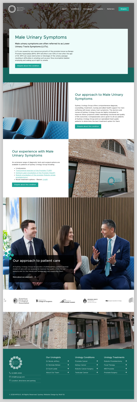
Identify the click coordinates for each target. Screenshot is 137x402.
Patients (100, 9)
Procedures (87, 9)
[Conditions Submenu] (80, 9)
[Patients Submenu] (104, 9)
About (64, 9)
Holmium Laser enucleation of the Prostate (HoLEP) (35, 173)
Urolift (45, 179)
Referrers (110, 9)
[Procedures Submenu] (93, 9)
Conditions (75, 9)
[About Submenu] (67, 9)
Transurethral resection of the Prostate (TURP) (34, 170)
